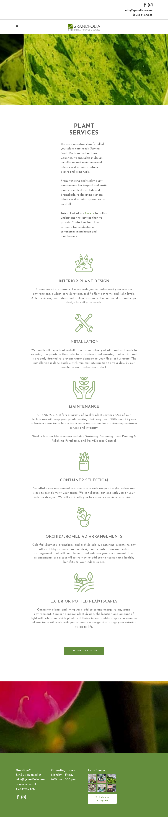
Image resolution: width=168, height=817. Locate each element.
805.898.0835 (25, 788)
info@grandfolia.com (139, 10)
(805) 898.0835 (143, 15)
